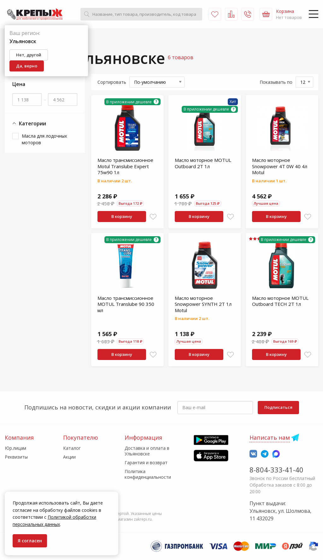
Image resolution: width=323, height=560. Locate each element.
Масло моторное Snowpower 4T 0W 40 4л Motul (279, 166)
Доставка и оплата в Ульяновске (147, 451)
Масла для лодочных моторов (44, 139)
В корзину (121, 216)
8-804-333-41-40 (276, 469)
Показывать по (276, 82)
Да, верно (26, 66)
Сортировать (111, 82)
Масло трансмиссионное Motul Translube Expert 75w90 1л (125, 166)
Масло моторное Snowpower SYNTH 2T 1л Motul (203, 304)
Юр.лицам (15, 448)
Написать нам (270, 437)
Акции (69, 457)
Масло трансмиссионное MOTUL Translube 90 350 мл (125, 304)
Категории (29, 123)
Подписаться (278, 407)
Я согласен (30, 541)
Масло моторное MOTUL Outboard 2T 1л (203, 163)
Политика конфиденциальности (148, 474)
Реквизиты (16, 457)
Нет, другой (28, 55)
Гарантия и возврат (146, 463)
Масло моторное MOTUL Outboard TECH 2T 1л (280, 301)
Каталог (72, 448)
